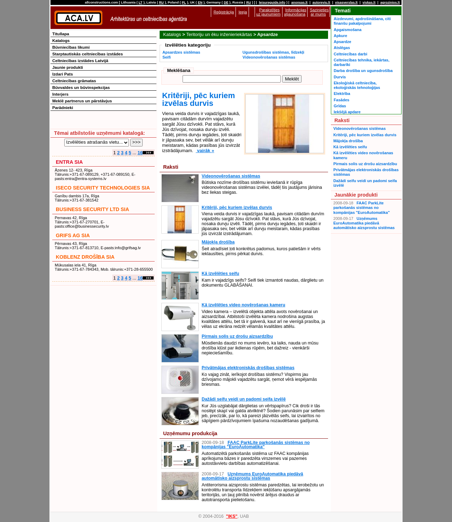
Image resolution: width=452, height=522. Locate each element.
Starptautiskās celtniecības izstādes (87, 54)
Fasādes (341, 100)
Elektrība (342, 93)
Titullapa (60, 33)
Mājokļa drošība (218, 242)
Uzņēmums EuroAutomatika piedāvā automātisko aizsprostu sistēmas (252, 476)
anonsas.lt (299, 2)
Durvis (340, 77)
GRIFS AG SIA (73, 235)
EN (200, 2)
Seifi (166, 57)
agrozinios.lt (390, 2)
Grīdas (340, 106)
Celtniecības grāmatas (74, 80)
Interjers (60, 94)
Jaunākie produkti (355, 195)
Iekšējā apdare (347, 112)
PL (184, 2)
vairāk (205, 150)
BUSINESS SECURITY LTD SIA (92, 209)
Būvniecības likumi (71, 47)
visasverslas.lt (346, 2)
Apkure (340, 36)
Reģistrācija (224, 12)
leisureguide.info (272, 2)
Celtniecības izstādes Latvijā (80, 60)
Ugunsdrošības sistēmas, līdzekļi (273, 52)
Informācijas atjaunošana (295, 12)
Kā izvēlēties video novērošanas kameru (243, 304)
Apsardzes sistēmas (181, 52)
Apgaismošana (348, 30)
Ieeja (242, 12)
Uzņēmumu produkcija (190, 433)
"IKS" (231, 516)
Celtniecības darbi (350, 54)
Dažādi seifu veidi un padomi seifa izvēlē (244, 399)
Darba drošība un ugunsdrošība (363, 70)
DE (226, 2)
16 (140, 152)
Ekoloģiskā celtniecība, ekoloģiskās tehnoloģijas (357, 85)
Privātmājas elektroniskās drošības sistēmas (248, 367)
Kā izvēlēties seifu (220, 273)
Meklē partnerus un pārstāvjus (82, 100)
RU (161, 2)
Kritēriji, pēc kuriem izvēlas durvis (198, 99)
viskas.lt (368, 2)
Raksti (170, 167)
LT (141, 2)
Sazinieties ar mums (319, 12)
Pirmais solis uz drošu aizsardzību (237, 336)
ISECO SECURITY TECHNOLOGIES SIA (103, 188)
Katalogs (172, 34)
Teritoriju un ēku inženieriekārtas (219, 34)
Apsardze (342, 42)
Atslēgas (342, 48)
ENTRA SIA (69, 162)
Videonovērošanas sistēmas (269, 57)
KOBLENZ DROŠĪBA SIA (85, 257)
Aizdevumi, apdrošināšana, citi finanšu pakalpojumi (362, 21)
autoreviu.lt (321, 2)
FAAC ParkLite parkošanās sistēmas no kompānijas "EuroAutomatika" (256, 444)
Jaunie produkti (67, 67)
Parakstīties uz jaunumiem (268, 12)
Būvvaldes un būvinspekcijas (81, 87)
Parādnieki (62, 107)
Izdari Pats (62, 74)
